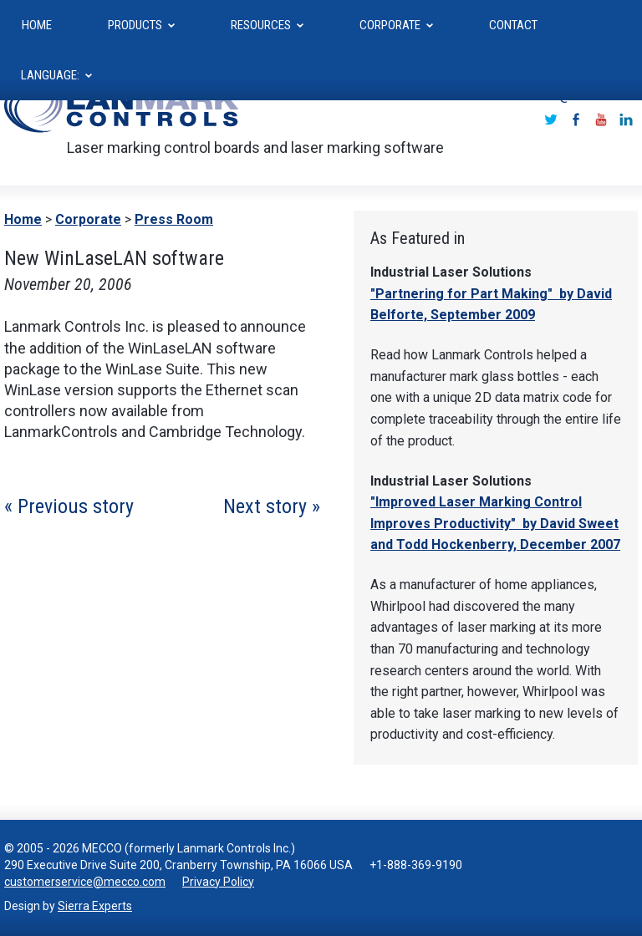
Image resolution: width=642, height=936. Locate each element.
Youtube (601, 119)
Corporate (88, 219)
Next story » (271, 506)
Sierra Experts (95, 906)
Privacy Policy (218, 881)
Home (23, 219)
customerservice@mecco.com (85, 881)
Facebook (576, 119)
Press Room (174, 219)
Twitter (551, 119)
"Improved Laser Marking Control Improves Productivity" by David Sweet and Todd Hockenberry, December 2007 (495, 523)
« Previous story (69, 506)
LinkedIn (626, 119)
